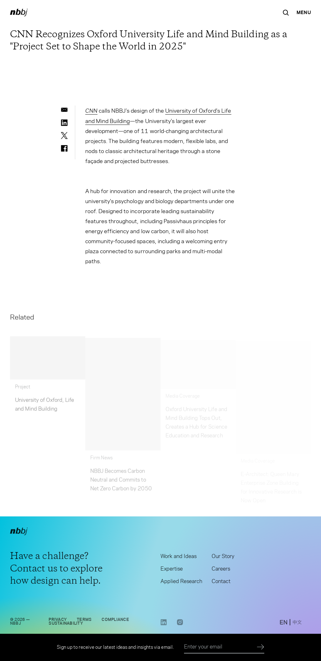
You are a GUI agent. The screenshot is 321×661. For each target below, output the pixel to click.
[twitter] (64, 135)
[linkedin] (64, 122)
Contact (221, 582)
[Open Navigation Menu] (304, 12)
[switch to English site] (283, 624)
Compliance (115, 620)
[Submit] (260, 647)
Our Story (223, 557)
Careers (221, 569)
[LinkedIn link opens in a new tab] (163, 625)
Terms (84, 620)
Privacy (58, 620)
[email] (64, 109)
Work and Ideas (178, 557)
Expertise (171, 569)
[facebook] (64, 148)
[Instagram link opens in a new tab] (180, 625)
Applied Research (181, 582)
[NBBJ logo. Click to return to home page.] (19, 12)
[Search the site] (286, 12)
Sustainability (66, 624)
